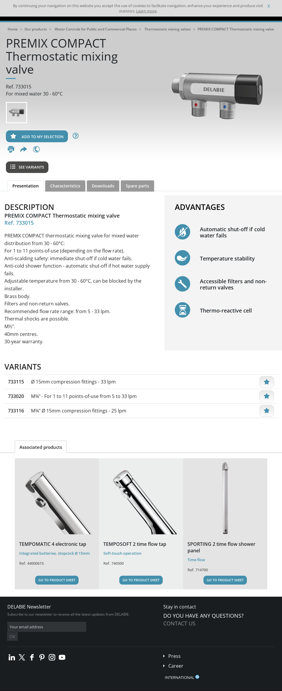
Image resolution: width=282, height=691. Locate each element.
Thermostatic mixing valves (167, 29)
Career (175, 657)
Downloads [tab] (103, 186)
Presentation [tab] (25, 186)
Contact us (179, 623)
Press (174, 647)
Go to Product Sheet (56, 580)
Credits (113, 686)
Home (13, 29)
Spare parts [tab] (137, 186)
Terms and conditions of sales (49, 686)
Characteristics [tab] (65, 186)
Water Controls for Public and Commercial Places (96, 29)
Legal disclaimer (90, 686)
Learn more (146, 11)
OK (101, 627)
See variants (27, 167)
